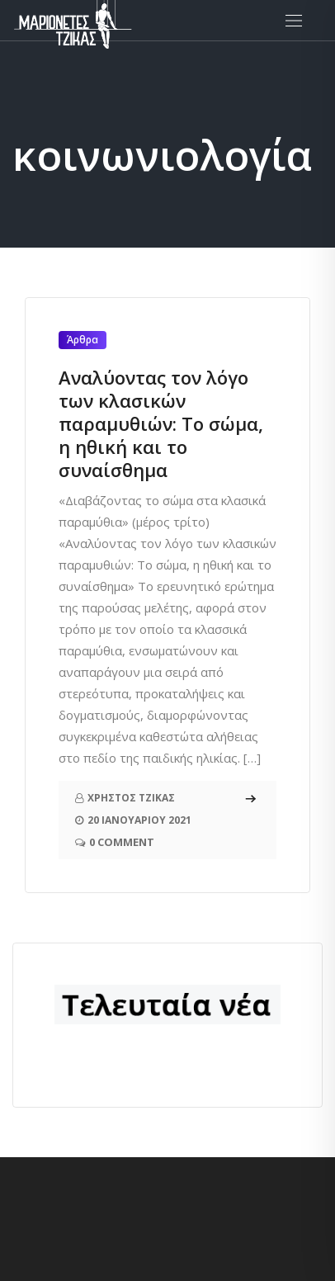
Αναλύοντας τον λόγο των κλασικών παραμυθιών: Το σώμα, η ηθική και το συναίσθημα (161, 423)
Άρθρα (82, 340)
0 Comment (121, 841)
